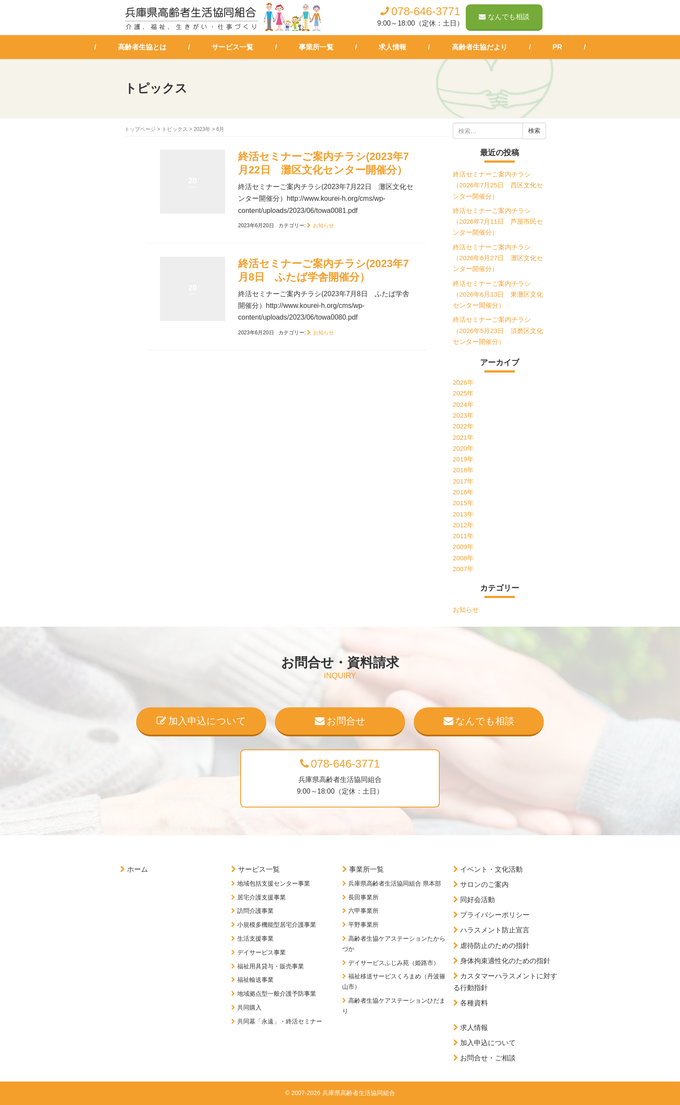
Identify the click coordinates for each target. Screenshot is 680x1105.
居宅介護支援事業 (261, 897)
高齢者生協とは (142, 47)
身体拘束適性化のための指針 (505, 960)
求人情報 (392, 47)
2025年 (463, 393)
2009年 (463, 546)
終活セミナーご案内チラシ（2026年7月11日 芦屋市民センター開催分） (498, 221)
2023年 (201, 129)
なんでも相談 (504, 16)
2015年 (463, 503)
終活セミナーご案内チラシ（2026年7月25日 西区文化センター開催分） (498, 185)
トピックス (175, 129)
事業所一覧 (316, 47)
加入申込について (201, 721)
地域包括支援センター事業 (273, 883)
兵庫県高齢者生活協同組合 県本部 (394, 883)
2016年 (463, 492)
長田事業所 (363, 897)
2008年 (463, 558)
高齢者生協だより (479, 47)
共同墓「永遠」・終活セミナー (279, 1021)
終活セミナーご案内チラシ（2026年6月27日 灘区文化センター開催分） (498, 258)
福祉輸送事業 (255, 979)
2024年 (463, 404)
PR (557, 47)
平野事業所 (363, 924)
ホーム (137, 869)
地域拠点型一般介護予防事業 (276, 993)
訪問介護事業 (255, 910)
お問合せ (340, 721)
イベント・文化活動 (491, 869)
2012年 (463, 525)
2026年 (463, 382)
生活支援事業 (255, 938)
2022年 (463, 426)
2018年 (463, 470)
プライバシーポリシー (495, 915)
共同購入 (249, 1007)
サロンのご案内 (484, 884)
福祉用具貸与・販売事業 (270, 966)
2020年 (463, 448)
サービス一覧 (232, 47)
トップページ (140, 129)
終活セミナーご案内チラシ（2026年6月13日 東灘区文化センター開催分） (498, 294)
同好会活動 (477, 899)
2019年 (463, 459)
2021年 (463, 437)
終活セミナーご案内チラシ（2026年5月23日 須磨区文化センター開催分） (498, 330)
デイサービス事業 (261, 952)
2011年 (463, 536)
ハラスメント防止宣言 (495, 930)
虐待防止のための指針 (495, 945)
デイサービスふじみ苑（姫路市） (393, 962)
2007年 (463, 569)
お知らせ (323, 225)
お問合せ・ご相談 (488, 1058)
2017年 (463, 481)
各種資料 (474, 1003)
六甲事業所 (363, 910)
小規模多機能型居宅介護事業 (276, 924)
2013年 (463, 514)
